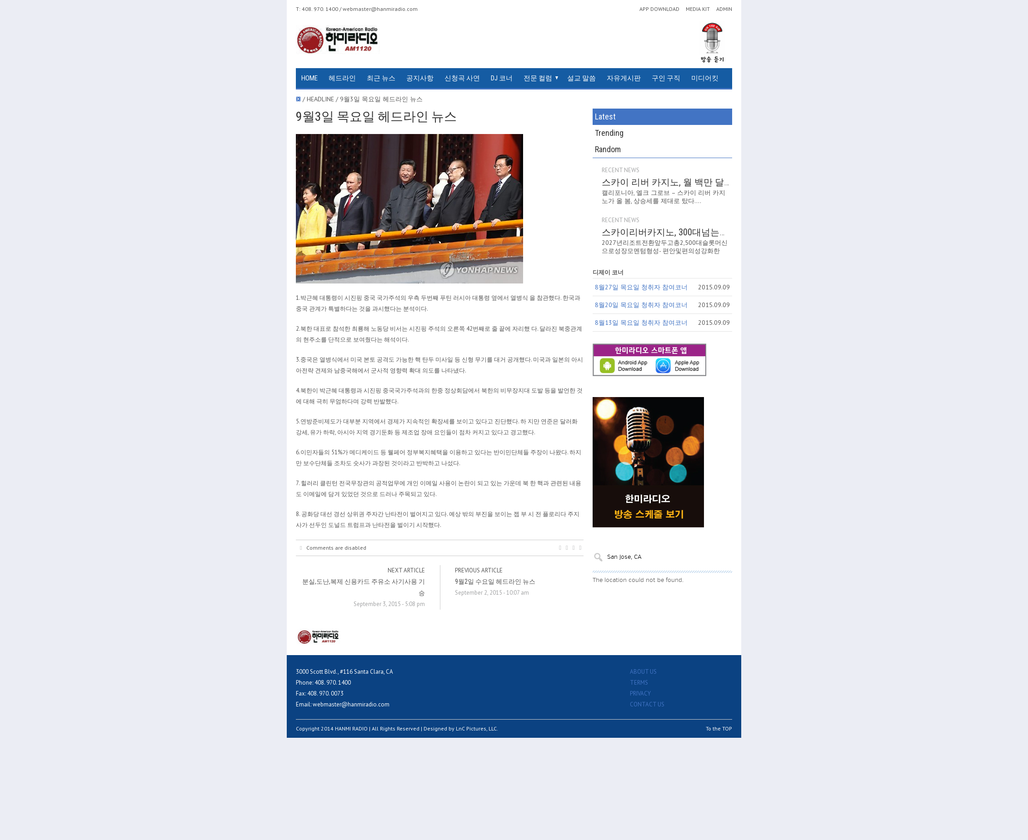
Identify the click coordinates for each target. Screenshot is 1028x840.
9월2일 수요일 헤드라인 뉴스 (495, 581)
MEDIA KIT (698, 9)
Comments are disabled (333, 547)
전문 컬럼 (538, 78)
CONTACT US (647, 704)
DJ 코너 (502, 78)
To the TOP (719, 728)
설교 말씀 (581, 78)
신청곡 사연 (462, 78)
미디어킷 (705, 78)
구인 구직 (666, 78)
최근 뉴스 (381, 78)
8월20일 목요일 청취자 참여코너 (641, 305)
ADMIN (724, 9)
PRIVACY (640, 693)
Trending (609, 133)
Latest (605, 116)
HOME (309, 78)
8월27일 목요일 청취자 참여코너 (641, 287)
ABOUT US (643, 672)
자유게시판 (624, 78)
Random (608, 149)
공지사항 (420, 78)
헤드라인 (342, 78)
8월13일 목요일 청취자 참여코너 (641, 322)
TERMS (639, 682)
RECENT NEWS (620, 170)
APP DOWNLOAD (659, 9)
